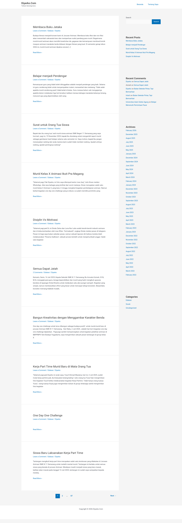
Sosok (128, 304)
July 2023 (129, 209)
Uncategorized (131, 308)
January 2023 (131, 232)
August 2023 (131, 205)
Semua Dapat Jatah (46, 268)
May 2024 (129, 170)
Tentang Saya (153, 4)
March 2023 (130, 224)
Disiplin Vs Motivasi (46, 219)
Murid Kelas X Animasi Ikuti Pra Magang (60, 173)
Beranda (142, 4)
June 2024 (130, 166)
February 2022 (131, 275)
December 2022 (132, 236)
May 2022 (129, 263)
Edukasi (52, 31)
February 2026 (131, 131)
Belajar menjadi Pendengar (51, 76)
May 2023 (129, 216)
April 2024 (130, 174)
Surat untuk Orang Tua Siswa (52, 125)
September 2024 (132, 162)
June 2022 (130, 259)
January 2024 (131, 185)
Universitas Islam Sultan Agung (138, 102)
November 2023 (132, 193)
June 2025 (130, 146)
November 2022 (132, 240)
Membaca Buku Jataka (48, 27)
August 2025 (131, 138)
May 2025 (129, 150)
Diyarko (129, 82)
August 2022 (131, 252)
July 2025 (129, 142)
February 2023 (131, 228)
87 (71, 500)
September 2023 (132, 201)
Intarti (128, 96)
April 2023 (130, 220)
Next (113, 500)
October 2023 (131, 197)
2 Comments (38, 272)
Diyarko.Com (28, 3)
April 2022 (130, 267)
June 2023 (130, 213)
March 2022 (130, 271)
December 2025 (132, 135)
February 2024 (131, 181)
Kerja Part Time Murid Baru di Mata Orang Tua (63, 370)
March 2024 (130, 177)
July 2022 (129, 256)
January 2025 (131, 154)
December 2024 (132, 158)
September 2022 (132, 248)
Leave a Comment (40, 31)
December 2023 (132, 189)
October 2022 (131, 244)
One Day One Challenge (48, 419)
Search (128, 18)
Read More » (38, 52)
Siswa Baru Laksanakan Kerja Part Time (59, 456)
